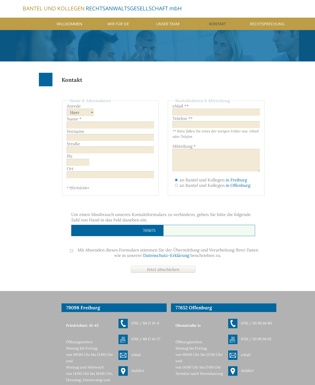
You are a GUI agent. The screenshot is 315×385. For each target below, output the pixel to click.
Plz (70, 156)
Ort (70, 168)
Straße (73, 143)
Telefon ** (183, 118)
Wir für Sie (118, 23)
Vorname (75, 131)
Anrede (74, 106)
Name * (74, 119)
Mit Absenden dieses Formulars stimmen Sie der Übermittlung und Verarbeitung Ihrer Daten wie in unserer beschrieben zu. (164, 252)
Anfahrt (137, 370)
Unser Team (167, 23)
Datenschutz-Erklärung (166, 255)
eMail (136, 354)
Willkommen (69, 23)
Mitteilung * (184, 146)
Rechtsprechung (267, 23)
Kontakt (217, 23)
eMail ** (181, 106)
